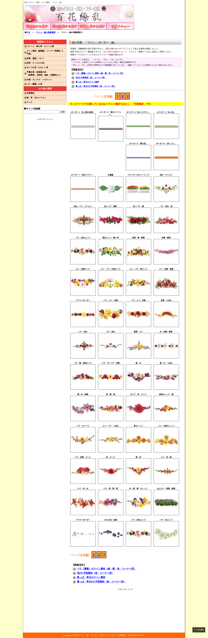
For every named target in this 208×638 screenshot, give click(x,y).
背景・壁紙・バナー (35, 58)
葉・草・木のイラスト (36, 98)
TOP (28, 32)
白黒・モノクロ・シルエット (39, 79)
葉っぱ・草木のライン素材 (87, 82)
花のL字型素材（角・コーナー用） (91, 77)
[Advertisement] (161, 19)
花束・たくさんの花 (35, 63)
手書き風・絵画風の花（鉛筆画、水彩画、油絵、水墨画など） (44, 73)
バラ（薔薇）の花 (34, 84)
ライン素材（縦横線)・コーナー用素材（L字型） (45, 52)
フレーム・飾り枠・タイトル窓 (40, 46)
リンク (30, 102)
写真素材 (30, 93)
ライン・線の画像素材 (46, 32)
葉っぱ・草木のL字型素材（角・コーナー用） (96, 86)
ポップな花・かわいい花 (37, 67)
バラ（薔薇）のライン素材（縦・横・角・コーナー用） (100, 73)
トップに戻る (199, 630)
